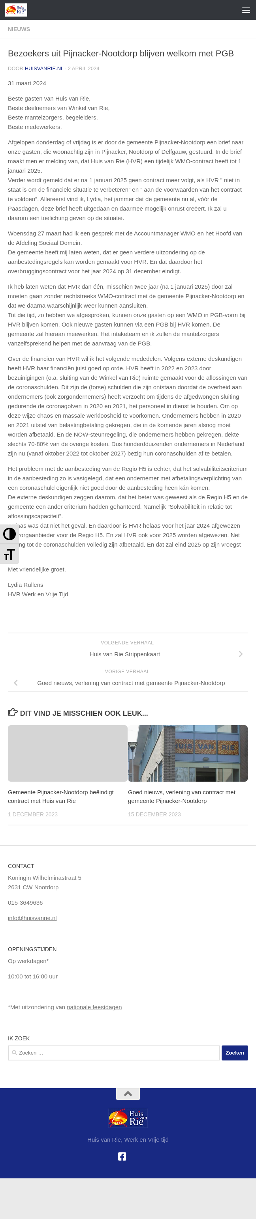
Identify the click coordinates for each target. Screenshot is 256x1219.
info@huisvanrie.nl (32, 918)
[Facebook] (121, 1156)
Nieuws (19, 29)
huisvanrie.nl (44, 68)
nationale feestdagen (94, 1007)
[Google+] (134, 1157)
